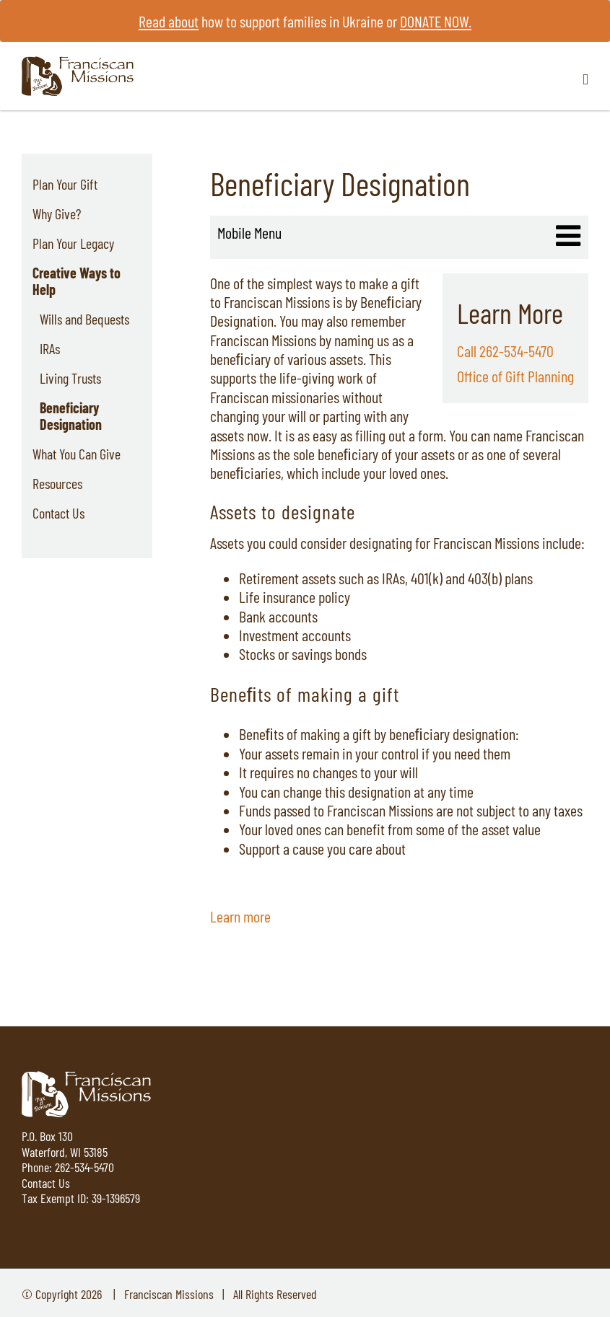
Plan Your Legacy (73, 243)
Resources (57, 483)
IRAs (50, 348)
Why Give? (56, 213)
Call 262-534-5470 (505, 350)
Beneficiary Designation (71, 416)
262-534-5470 (84, 1167)
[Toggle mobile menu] (585, 79)
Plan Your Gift (64, 184)
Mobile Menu (249, 232)
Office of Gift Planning (515, 375)
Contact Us (58, 512)
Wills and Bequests (84, 318)
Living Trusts (70, 378)
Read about (169, 21)
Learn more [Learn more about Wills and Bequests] (240, 916)
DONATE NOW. (435, 21)
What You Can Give (76, 453)
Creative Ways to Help (76, 281)
